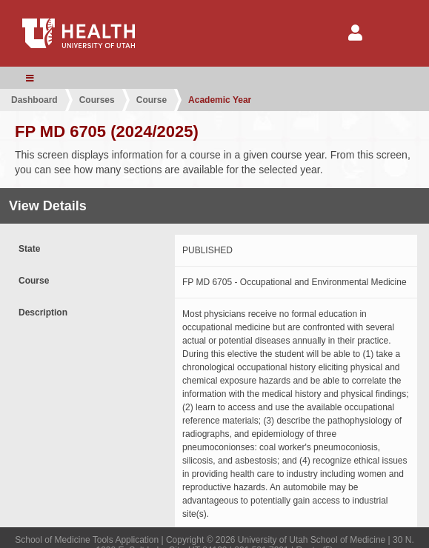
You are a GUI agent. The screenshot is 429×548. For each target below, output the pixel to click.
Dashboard (34, 100)
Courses (97, 100)
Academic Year (219, 100)
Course (151, 100)
